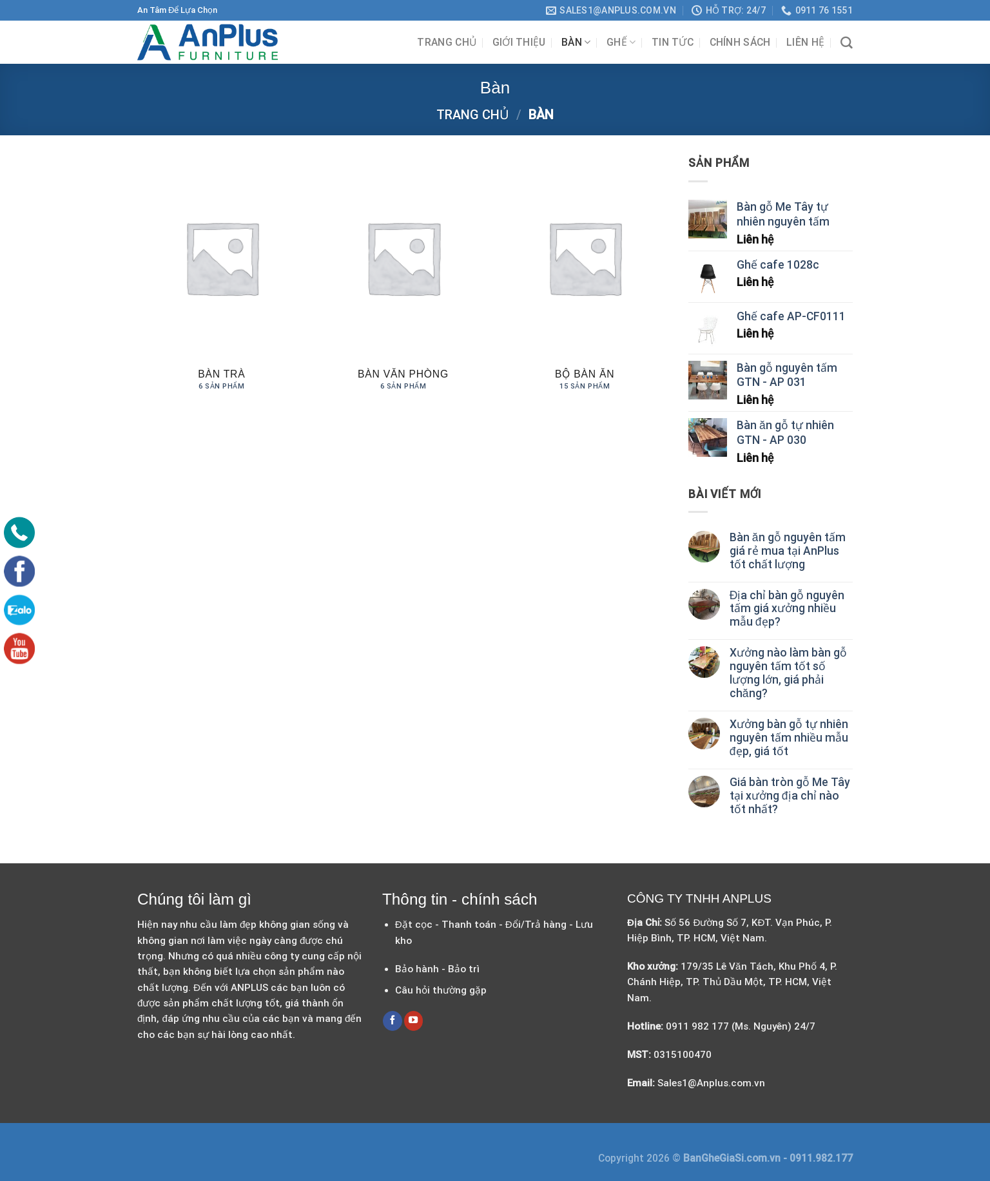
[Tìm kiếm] (846, 43)
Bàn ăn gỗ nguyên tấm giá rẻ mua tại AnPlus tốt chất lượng (788, 551)
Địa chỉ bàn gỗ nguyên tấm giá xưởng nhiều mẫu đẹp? (787, 609)
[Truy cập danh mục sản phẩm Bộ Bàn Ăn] (584, 280)
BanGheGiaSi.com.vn (733, 1158)
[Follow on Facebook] (392, 1020)
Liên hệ (805, 42)
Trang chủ (446, 42)
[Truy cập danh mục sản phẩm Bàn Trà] (221, 280)
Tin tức (673, 42)
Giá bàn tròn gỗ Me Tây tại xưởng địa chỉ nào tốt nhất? (790, 796)
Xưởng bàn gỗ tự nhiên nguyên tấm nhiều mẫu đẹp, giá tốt (789, 738)
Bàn (575, 42)
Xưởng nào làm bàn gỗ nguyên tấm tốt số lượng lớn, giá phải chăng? (788, 673)
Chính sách (740, 42)
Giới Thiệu (519, 42)
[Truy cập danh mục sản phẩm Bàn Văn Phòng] (402, 280)
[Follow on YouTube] (413, 1020)
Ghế (621, 42)
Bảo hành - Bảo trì (437, 969)
